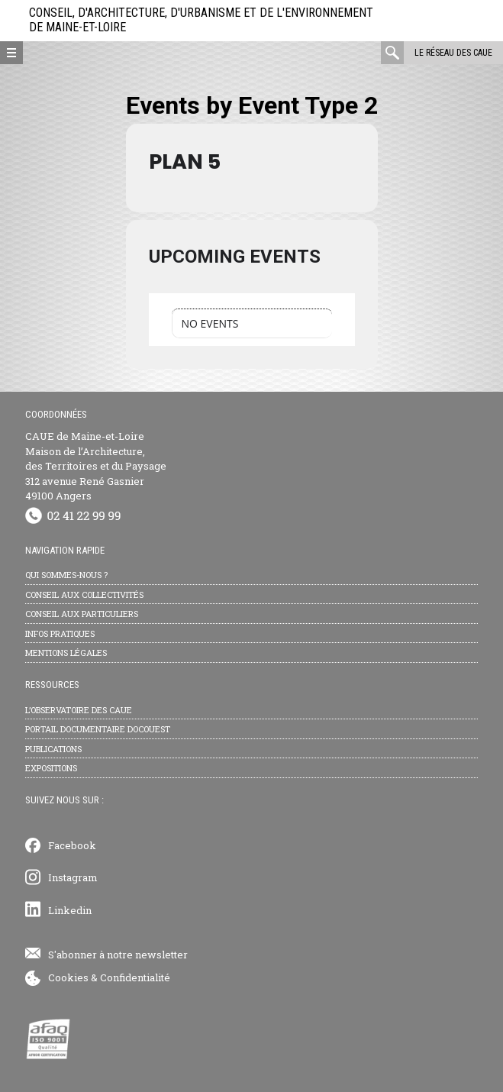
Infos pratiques (60, 633)
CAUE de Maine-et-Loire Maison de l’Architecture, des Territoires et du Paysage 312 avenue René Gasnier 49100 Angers (95, 465)
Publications (53, 748)
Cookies (68, 977)
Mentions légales (66, 652)
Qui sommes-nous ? (66, 574)
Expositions (51, 768)
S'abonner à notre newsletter (118, 954)
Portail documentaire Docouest (97, 729)
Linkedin (70, 910)
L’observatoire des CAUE (78, 710)
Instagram (73, 877)
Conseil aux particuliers (81, 613)
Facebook (72, 845)
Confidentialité (135, 977)
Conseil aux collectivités (84, 594)
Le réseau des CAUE (453, 52)
